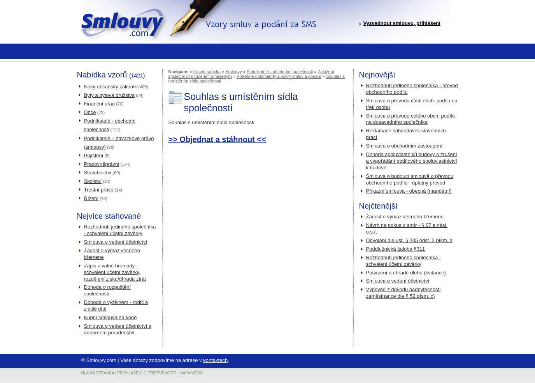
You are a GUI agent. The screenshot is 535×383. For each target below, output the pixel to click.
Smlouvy (233, 71)
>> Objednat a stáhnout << (217, 139)
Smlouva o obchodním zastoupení (404, 146)
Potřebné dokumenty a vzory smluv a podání (279, 76)
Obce (90, 112)
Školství (93, 181)
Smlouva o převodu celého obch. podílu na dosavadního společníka (410, 119)
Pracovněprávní (101, 164)
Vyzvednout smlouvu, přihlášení (401, 23)
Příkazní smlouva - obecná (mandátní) (409, 191)
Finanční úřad (99, 104)
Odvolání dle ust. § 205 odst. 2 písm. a (409, 240)
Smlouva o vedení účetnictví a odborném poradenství (117, 329)
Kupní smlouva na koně (110, 317)
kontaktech (215, 360)
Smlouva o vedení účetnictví (115, 242)
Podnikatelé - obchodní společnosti (280, 71)
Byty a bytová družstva (109, 95)
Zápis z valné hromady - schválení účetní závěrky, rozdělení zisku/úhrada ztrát (115, 272)
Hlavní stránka (207, 71)
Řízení (91, 198)
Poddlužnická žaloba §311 (395, 249)
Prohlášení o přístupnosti (147, 373)
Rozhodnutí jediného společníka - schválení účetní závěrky (120, 230)
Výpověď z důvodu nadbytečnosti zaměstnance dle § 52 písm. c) (403, 292)
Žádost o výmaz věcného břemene (405, 217)
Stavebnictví (98, 173)
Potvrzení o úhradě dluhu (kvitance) (406, 273)
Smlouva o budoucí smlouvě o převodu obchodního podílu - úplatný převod (410, 179)
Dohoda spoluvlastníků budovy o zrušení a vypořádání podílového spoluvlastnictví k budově (411, 160)
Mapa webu (191, 373)
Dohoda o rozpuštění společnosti (107, 290)
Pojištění (93, 155)
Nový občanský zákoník (110, 87)
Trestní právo (99, 190)
